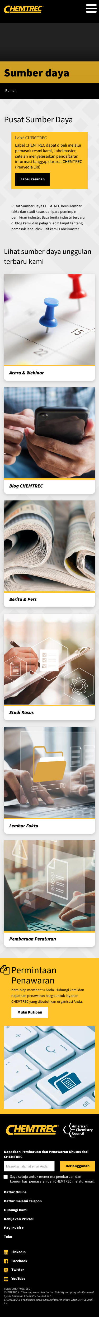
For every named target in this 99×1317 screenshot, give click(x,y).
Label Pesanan (33, 179)
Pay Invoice (13, 1228)
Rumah (11, 90)
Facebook (19, 1261)
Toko (8, 1236)
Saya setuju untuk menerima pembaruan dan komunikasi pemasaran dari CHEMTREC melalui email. (52, 1179)
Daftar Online (15, 1192)
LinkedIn (18, 1252)
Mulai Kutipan (29, 1012)
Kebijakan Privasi (19, 1219)
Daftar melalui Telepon (23, 1201)
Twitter (17, 1269)
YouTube (18, 1278)
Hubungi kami (15, 1210)
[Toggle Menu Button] (91, 8)
